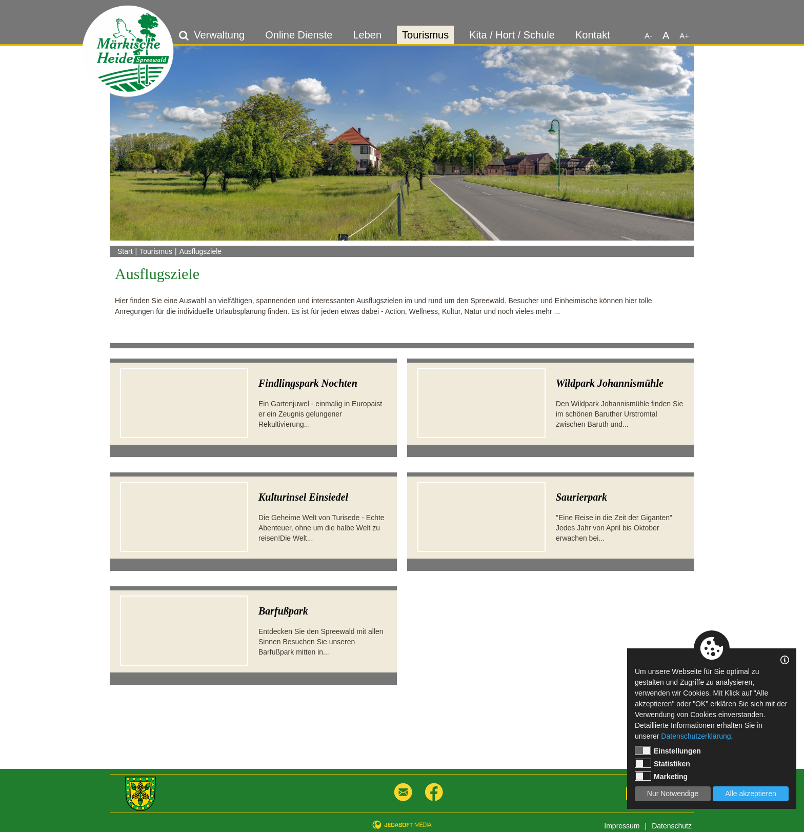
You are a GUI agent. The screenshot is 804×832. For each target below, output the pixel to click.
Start (125, 251)
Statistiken (662, 763)
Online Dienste (298, 35)
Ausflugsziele (200, 251)
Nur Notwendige (672, 793)
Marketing (661, 776)
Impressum (621, 826)
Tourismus (425, 35)
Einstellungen (668, 750)
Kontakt (592, 35)
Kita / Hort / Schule (512, 35)
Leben (367, 35)
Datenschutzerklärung (696, 736)
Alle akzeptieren (750, 793)
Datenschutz (672, 826)
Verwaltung (219, 35)
